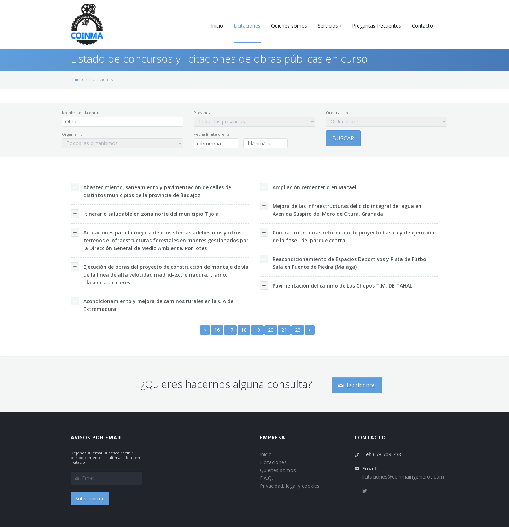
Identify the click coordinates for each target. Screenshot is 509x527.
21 (284, 329)
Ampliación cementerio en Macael (308, 187)
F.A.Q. (266, 478)
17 (230, 329)
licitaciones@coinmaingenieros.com (403, 476)
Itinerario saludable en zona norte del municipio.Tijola (145, 213)
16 (217, 329)
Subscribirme (90, 498)
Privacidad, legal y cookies (290, 485)
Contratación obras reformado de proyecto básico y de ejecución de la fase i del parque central (347, 236)
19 (257, 329)
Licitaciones (273, 462)
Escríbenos (357, 385)
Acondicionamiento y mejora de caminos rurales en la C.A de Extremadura (152, 304)
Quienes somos (278, 470)
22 (297, 329)
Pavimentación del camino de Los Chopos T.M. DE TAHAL (336, 285)
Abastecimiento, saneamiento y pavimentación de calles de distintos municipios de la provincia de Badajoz (151, 190)
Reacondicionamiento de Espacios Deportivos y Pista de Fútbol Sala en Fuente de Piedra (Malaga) (344, 262)
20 (271, 329)
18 (244, 329)
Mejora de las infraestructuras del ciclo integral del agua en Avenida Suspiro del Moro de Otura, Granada (340, 209)
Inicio (77, 79)
